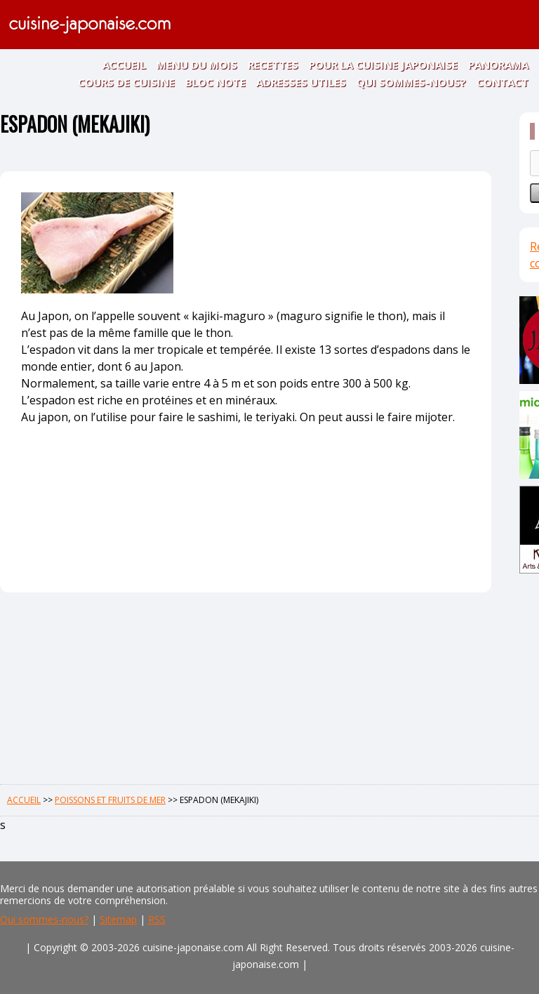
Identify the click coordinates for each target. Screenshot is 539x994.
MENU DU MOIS (197, 65)
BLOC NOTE (215, 82)
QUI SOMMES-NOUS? (411, 82)
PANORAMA (498, 65)
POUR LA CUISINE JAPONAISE (383, 65)
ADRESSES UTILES (301, 82)
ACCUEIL (124, 65)
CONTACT (502, 82)
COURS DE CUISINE (126, 82)
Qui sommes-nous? (44, 919)
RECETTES (273, 65)
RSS (157, 919)
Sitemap (118, 919)
